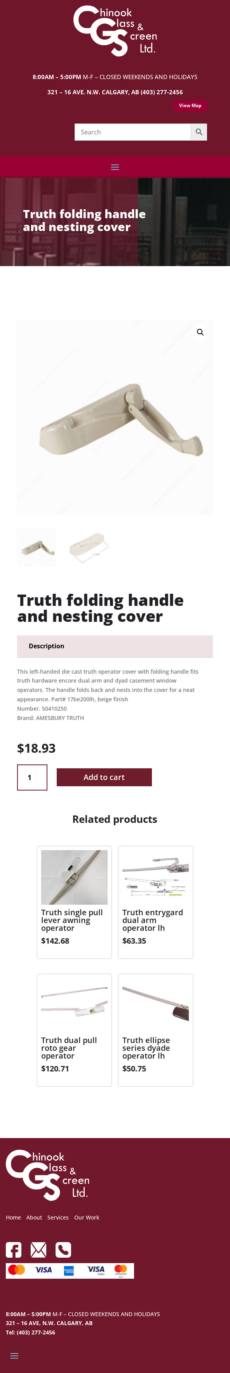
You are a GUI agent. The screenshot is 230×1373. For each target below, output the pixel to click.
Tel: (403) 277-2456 (30, 1332)
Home (13, 1217)
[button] (200, 332)
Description (46, 646)
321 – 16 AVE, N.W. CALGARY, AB (49, 1323)
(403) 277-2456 (162, 92)
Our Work (86, 1217)
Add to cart (104, 777)
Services (58, 1217)
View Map (190, 105)
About (34, 1217)
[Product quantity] (32, 777)
